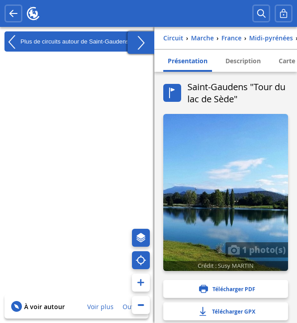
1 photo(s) (257, 249)
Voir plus (100, 306)
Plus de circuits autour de (66, 42)
